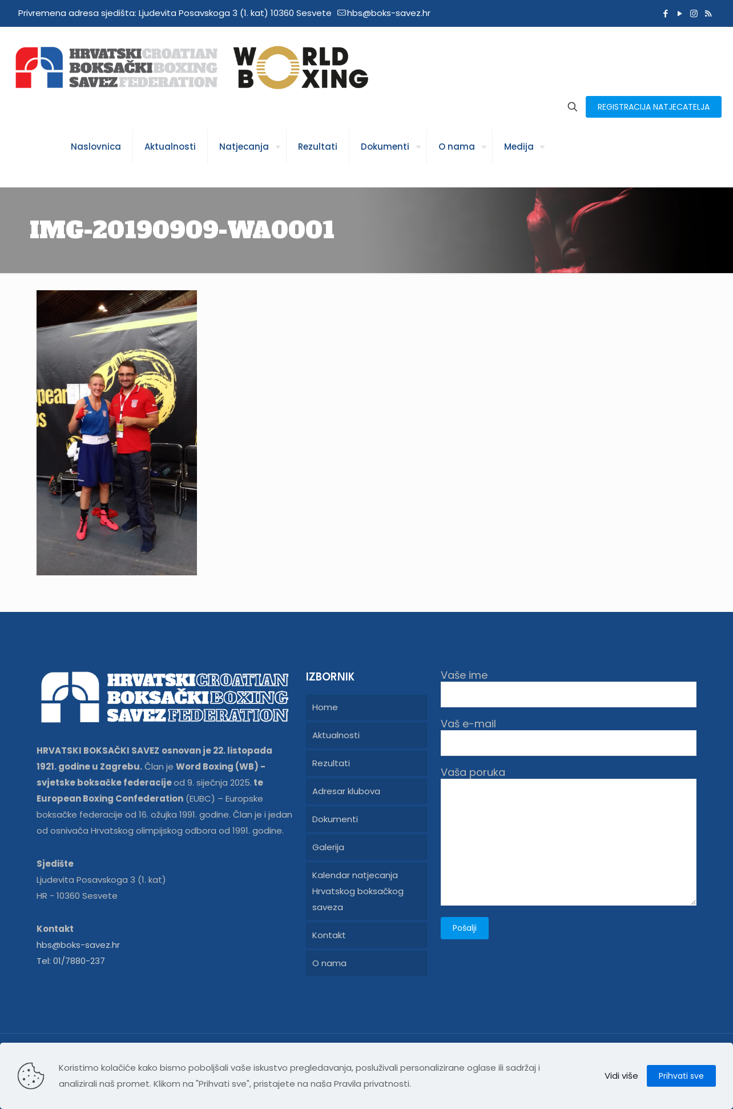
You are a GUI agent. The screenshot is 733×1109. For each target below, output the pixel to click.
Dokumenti (335, 819)
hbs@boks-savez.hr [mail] (388, 13)
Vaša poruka (568, 836)
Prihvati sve (681, 1076)
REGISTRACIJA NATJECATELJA (654, 107)
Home (325, 707)
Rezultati (331, 763)
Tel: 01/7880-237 (71, 961)
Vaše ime (568, 688)
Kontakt (329, 935)
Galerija (328, 847)
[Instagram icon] (694, 13)
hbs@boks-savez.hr (78, 945)
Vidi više (621, 1076)
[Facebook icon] (665, 13)
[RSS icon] (708, 13)
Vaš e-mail (568, 737)
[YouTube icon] (679, 13)
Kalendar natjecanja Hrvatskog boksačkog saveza (358, 891)
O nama (329, 963)
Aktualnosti (336, 735)
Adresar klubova (346, 791)
